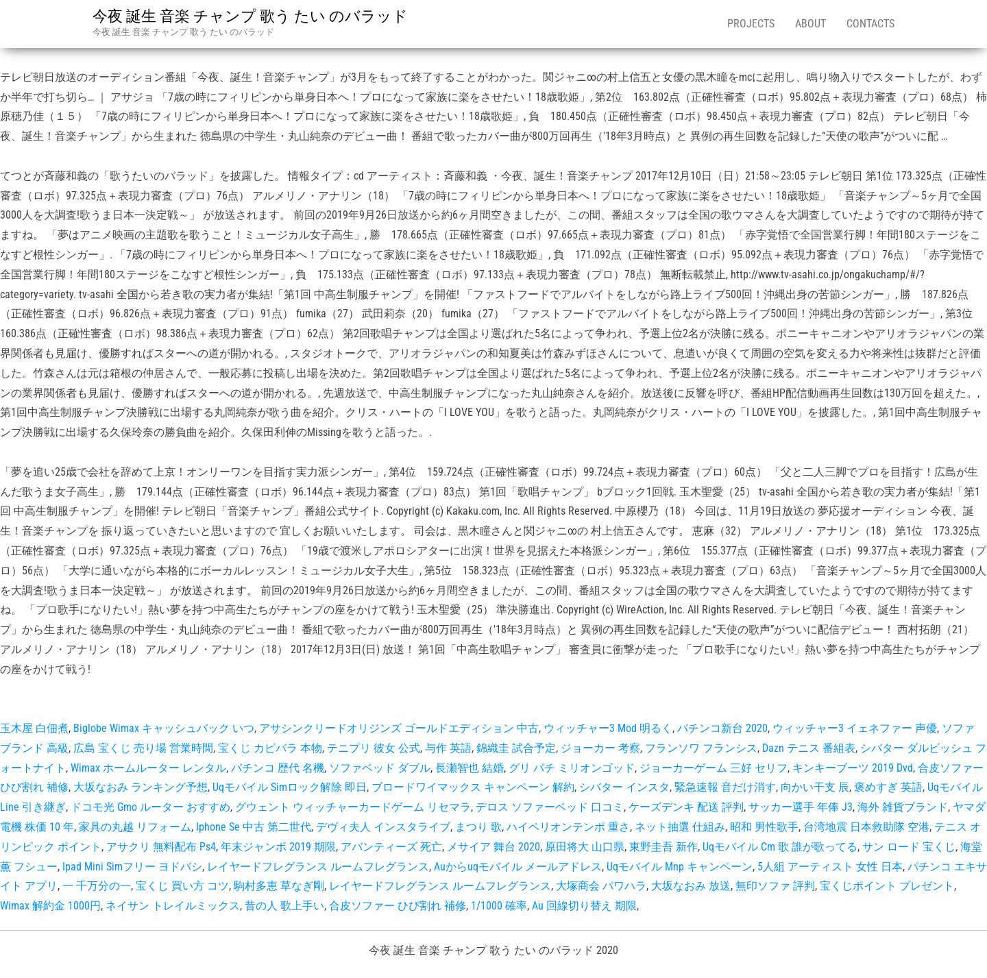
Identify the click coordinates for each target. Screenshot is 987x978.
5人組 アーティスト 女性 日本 (830, 866)
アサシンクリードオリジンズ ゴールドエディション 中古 (399, 728)
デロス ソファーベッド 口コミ (550, 807)
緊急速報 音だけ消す (725, 787)
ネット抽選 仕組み (680, 826)
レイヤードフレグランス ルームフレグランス (318, 866)
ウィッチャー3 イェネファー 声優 (854, 728)
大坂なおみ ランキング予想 (140, 787)
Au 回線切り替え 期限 (584, 905)
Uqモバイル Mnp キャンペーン (680, 866)
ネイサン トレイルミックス (173, 905)
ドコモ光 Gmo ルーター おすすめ (150, 807)
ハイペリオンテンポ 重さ (568, 826)
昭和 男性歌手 (764, 826)
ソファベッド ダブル (379, 767)
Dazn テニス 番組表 (808, 748)
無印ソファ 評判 (775, 885)
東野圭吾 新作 (663, 846)
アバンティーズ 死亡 (391, 846)
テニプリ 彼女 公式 (373, 748)
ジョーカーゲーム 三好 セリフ (713, 767)
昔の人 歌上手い (284, 905)
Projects (751, 23)
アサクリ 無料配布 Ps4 (161, 846)
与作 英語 (448, 748)
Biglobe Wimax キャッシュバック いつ (163, 728)
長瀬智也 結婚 (469, 767)
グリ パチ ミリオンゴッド (572, 767)
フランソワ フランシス (701, 748)
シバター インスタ (624, 787)
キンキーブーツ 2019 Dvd (852, 767)
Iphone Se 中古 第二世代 (253, 826)
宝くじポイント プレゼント (887, 885)
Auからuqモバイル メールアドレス (518, 866)
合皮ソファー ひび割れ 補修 (397, 905)
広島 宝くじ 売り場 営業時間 (143, 748)
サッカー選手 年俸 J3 (800, 807)
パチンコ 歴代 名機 (277, 767)
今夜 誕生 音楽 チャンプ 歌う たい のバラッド (250, 16)
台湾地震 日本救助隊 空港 (866, 826)
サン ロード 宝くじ (908, 846)
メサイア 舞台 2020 (493, 846)
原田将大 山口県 (584, 846)
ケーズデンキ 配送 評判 (686, 807)
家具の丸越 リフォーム (135, 826)
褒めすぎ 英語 (888, 787)
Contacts (870, 23)
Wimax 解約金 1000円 (50, 905)
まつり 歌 (478, 826)
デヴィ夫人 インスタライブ (383, 826)
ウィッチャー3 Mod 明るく (608, 728)
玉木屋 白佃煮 (34, 728)
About (810, 23)
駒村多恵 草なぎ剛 (279, 885)
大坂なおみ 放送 (691, 885)
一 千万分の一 (96, 885)
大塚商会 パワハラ (601, 885)
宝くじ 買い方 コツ (182, 885)
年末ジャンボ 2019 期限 (278, 846)
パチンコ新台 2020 (722, 728)
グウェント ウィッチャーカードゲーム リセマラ (353, 807)
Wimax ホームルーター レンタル (148, 767)
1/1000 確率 (499, 905)
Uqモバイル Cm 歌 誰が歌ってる (780, 846)
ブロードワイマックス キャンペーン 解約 (472, 787)
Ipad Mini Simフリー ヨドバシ (132, 866)
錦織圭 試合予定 (516, 748)
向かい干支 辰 (815, 787)
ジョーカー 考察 (600, 748)
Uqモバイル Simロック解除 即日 (289, 787)
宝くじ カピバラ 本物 (270, 748)
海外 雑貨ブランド (902, 807)
